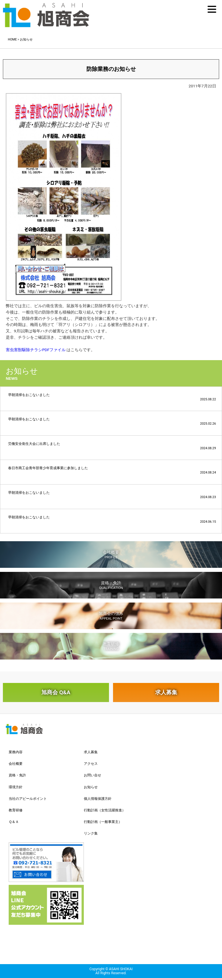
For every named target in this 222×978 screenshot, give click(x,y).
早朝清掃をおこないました (112, 397)
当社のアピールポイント (28, 799)
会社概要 (111, 554)
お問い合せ (92, 775)
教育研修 (111, 646)
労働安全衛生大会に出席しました (112, 446)
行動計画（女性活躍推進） (104, 810)
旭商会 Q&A (55, 692)
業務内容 (16, 752)
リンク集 (91, 833)
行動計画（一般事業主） (103, 822)
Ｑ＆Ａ (14, 822)
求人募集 (166, 692)
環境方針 (16, 787)
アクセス (91, 764)
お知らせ (26, 39)
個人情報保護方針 (98, 799)
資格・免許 (111, 585)
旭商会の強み (111, 615)
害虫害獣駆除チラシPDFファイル (36, 349)
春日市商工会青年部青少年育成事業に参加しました (112, 470)
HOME (12, 39)
